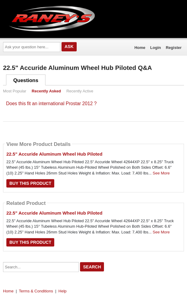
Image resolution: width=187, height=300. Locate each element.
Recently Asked (46, 91)
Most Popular (14, 91)
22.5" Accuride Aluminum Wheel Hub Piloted (54, 154)
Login (155, 47)
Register (174, 47)
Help (62, 291)
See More (161, 173)
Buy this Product (30, 183)
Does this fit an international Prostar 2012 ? (51, 103)
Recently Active (79, 91)
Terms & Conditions (36, 291)
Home (139, 47)
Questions (25, 80)
